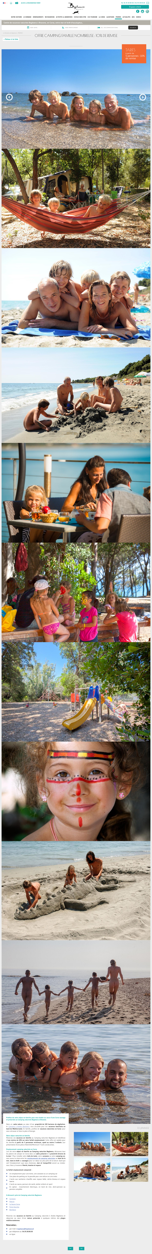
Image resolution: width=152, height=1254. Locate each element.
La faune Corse (14, 1204)
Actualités (126, 17)
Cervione (12, 1199)
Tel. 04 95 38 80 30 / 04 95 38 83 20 (133, 3)
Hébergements (38, 17)
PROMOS (118, 17)
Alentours (110, 17)
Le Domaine (27, 17)
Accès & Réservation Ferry (30, 3)
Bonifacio (12, 1210)
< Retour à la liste (11, 39)
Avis (133, 17)
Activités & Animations (64, 17)
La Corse (102, 17)
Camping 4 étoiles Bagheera (19, 1126)
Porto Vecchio (14, 1207)
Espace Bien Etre (80, 17)
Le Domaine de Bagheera (10, 33)
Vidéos (138, 17)
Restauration (50, 17)
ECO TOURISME (92, 17)
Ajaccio (11, 1201)
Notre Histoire (16, 17)
